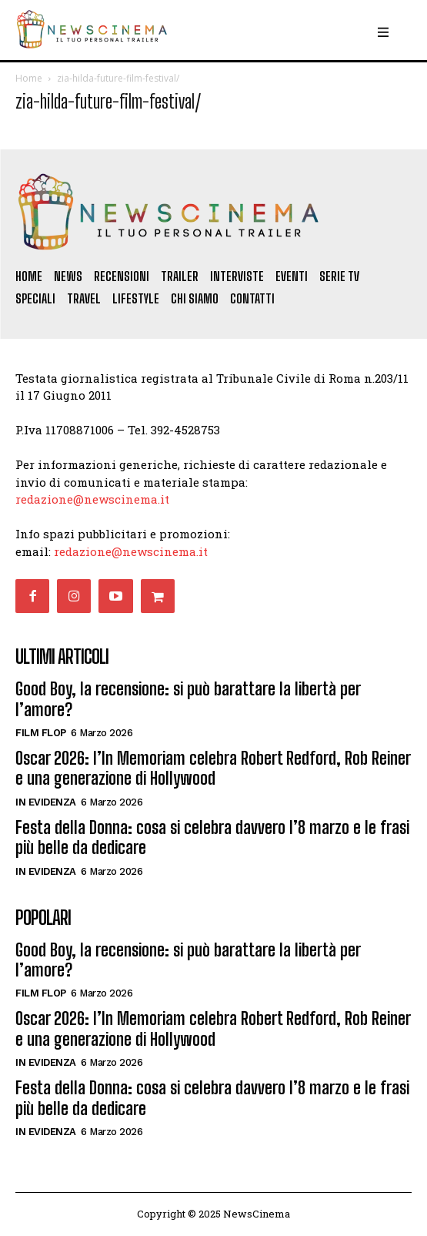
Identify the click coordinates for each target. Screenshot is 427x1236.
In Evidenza (45, 802)
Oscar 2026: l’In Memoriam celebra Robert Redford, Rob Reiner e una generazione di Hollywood (213, 768)
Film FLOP (40, 733)
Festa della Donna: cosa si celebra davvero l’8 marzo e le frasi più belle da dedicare (212, 837)
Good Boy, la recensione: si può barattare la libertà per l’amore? (188, 698)
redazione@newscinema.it (92, 499)
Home (28, 78)
